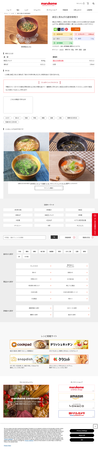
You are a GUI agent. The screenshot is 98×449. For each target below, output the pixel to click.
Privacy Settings (82, 431)
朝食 (43, 118)
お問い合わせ (77, 9)
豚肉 (27, 241)
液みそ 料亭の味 (58, 60)
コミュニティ (36, 9)
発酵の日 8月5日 (72, 118)
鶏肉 (34, 241)
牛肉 (19, 241)
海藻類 (51, 241)
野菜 (80, 49)
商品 (17, 9)
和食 (26, 118)
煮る (72, 49)
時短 (34, 118)
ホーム (6, 13)
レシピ (26, 9)
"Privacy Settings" (8, 439)
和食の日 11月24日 (11, 122)
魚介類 (43, 241)
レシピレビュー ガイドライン (88, 152)
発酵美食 (65, 9)
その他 (26, 246)
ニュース (8, 9)
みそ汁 (62, 49)
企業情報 (89, 9)
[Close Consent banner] (95, 426)
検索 (93, 3)
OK (82, 440)
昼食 (51, 118)
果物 (84, 241)
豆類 (84, 49)
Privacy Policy (7, 445)
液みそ (17, 118)
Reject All (82, 435)
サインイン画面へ (49, 168)
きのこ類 (68, 241)
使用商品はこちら (26, 47)
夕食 (60, 118)
